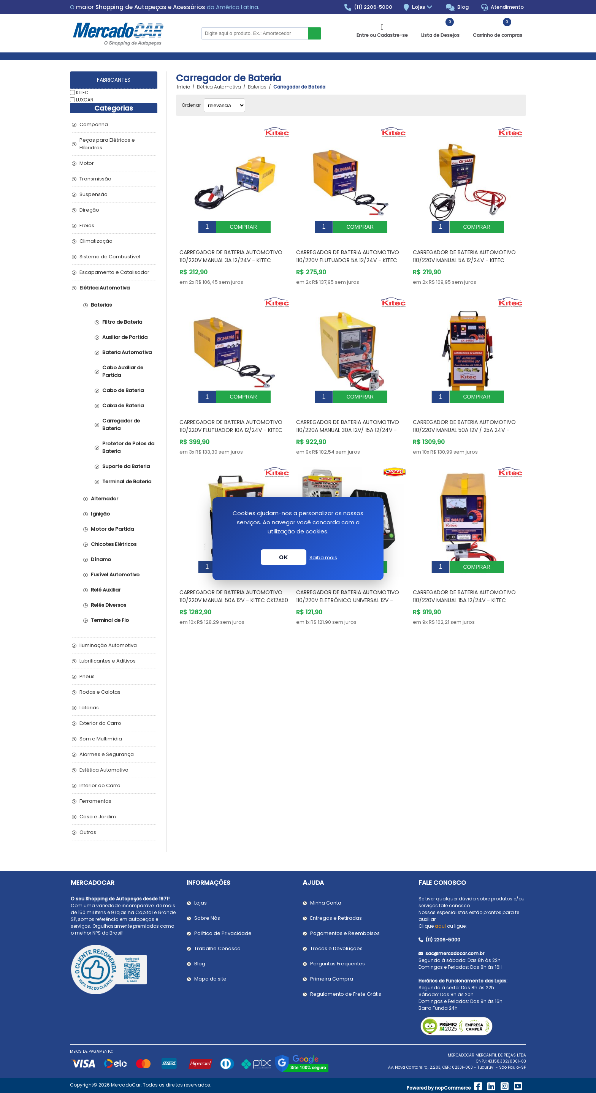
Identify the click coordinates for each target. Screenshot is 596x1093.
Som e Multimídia (100, 738)
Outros (87, 832)
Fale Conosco (442, 882)
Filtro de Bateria (122, 322)
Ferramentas (95, 801)
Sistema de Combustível (109, 256)
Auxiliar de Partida (124, 337)
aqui (440, 926)
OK (283, 557)
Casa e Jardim (97, 816)
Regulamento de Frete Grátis (345, 994)
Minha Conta (325, 902)
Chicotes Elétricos (113, 544)
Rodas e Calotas (99, 692)
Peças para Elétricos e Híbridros (107, 143)
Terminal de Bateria (126, 481)
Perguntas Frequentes (337, 963)
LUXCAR (85, 99)
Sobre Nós (207, 918)
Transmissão (95, 178)
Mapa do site (210, 978)
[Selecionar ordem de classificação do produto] (224, 105)
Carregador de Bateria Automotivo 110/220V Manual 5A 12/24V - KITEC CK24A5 (464, 254)
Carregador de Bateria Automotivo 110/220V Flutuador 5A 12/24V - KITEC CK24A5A (347, 254)
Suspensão (93, 194)
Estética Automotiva (103, 769)
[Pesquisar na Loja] (254, 33)
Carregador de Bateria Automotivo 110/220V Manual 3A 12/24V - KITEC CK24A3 (230, 254)
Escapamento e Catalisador (114, 272)
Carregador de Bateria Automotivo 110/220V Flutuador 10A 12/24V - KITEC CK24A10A (230, 418)
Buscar (314, 33)
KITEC (82, 92)
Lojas (423, 7)
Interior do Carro (99, 785)
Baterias (101, 304)
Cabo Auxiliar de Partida (122, 371)
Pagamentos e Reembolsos (345, 933)
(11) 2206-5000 (368, 7)
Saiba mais (323, 557)
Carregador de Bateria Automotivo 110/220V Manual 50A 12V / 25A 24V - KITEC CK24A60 (464, 418)
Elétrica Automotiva (104, 287)
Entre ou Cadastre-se (382, 35)
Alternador (104, 498)
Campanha (93, 124)
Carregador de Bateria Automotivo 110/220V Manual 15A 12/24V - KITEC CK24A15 (464, 583)
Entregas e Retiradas (336, 918)
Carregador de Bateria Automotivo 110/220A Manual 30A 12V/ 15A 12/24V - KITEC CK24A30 (347, 418)
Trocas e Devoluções (336, 948)
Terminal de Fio (110, 620)
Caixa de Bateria (123, 405)
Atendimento (502, 7)
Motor (86, 163)
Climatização (96, 241)
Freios (86, 225)
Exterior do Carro (100, 723)
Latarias (89, 707)
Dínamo (101, 559)
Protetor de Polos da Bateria (128, 447)
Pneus (87, 676)
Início (183, 87)
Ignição (100, 513)
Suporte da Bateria (126, 466)
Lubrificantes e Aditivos (107, 660)
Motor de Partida (112, 529)
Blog (457, 7)
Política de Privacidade (223, 933)
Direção (89, 210)
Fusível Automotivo (115, 574)
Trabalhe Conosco (217, 948)
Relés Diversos (108, 605)
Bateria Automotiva (127, 352)
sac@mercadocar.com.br (451, 953)
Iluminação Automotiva (108, 645)
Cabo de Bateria (123, 390)
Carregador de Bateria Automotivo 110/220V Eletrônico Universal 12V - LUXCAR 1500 (347, 583)
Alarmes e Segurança (106, 754)
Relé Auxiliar (105, 589)
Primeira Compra (331, 978)
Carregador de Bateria (121, 424)
